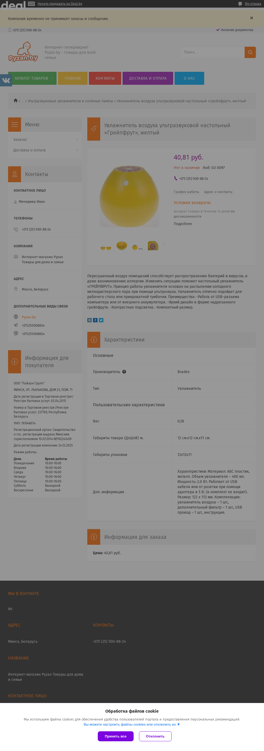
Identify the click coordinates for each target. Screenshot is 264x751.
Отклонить (155, 736)
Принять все (116, 736)
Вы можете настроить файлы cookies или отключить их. (130, 724)
